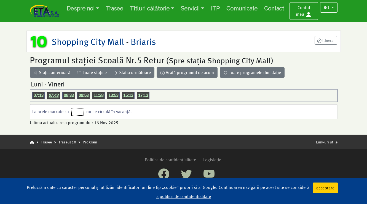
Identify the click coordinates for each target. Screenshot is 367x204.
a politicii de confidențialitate (183, 196)
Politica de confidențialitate (170, 159)
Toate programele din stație (252, 72)
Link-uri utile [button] (326, 142)
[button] (304, 11)
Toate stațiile (92, 72)
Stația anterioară (51, 72)
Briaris (142, 41)
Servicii (190, 8)
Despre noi (81, 8)
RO (327, 7)
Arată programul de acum (187, 72)
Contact (274, 8)
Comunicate (242, 8)
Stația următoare (132, 72)
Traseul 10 (67, 142)
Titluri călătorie (150, 8)
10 (38, 41)
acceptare (325, 187)
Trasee (114, 8)
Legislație (212, 159)
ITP (215, 8)
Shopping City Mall (89, 41)
